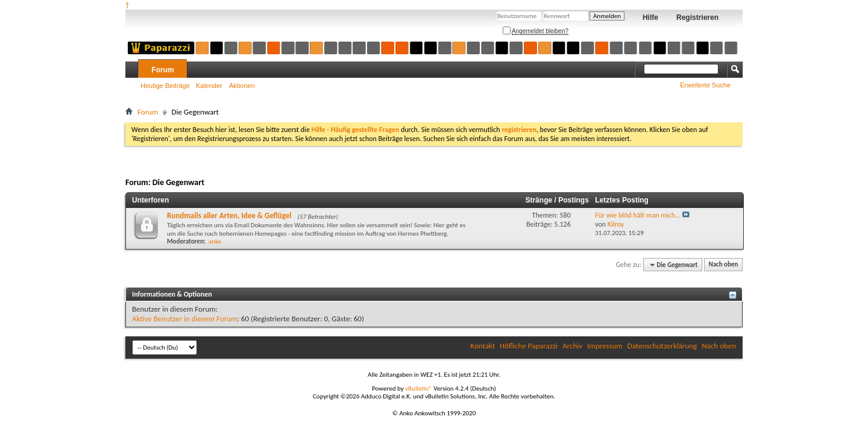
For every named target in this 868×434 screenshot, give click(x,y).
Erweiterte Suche (705, 85)
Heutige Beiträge (165, 85)
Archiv (572, 345)
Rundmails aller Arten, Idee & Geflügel (229, 215)
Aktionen (242, 85)
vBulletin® (418, 388)
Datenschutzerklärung (662, 345)
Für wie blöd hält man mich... (638, 215)
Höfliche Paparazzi (529, 345)
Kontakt (482, 345)
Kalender (209, 85)
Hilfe (650, 17)
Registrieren (697, 17)
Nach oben (723, 265)
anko (215, 241)
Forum (162, 70)
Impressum (605, 345)
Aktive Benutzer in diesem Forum (184, 318)
